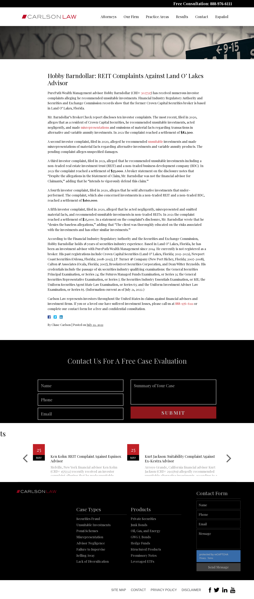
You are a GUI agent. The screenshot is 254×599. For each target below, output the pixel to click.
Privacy (213, 558)
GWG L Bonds (141, 552)
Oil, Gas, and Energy (145, 546)
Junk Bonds (139, 539)
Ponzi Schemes (87, 546)
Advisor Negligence (90, 558)
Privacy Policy (164, 590)
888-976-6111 (221, 4)
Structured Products (146, 564)
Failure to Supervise (90, 564)
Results (182, 16)
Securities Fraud (88, 533)
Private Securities (143, 533)
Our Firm (131, 16)
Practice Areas (157, 16)
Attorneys (108, 16)
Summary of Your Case (173, 401)
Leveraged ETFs (142, 576)
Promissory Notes (144, 570)
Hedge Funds (140, 558)
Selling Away (85, 570)
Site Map (118, 590)
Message (229, 539)
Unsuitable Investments (93, 539)
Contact (201, 16)
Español (221, 16)
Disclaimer (191, 590)
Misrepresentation (89, 552)
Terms (220, 558)
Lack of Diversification (92, 576)
